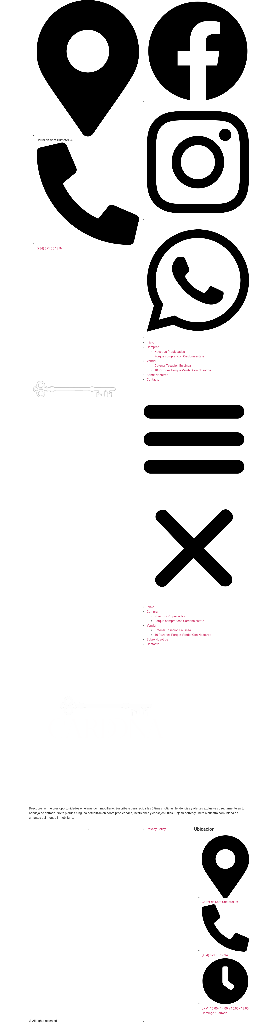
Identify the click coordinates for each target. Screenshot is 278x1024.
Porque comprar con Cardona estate (179, 356)
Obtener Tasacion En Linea (172, 365)
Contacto (153, 379)
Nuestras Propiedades (169, 352)
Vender (151, 361)
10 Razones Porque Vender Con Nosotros (182, 370)
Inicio (150, 342)
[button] (194, 493)
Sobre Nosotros (157, 375)
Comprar (153, 347)
